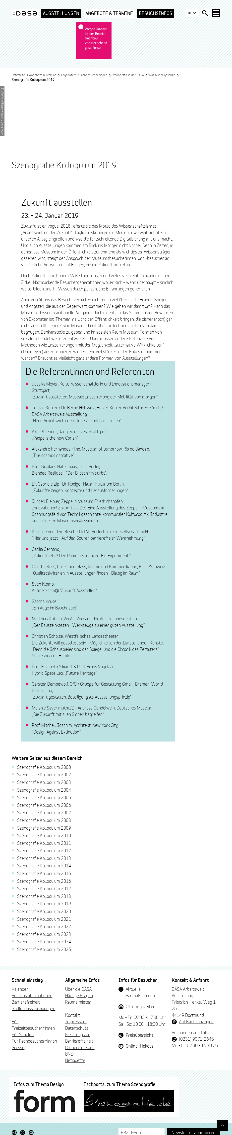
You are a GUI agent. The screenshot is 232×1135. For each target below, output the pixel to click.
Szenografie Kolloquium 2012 (44, 866)
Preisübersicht (140, 1051)
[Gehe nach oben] (222, 1125)
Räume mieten (78, 1018)
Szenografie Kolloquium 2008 (44, 836)
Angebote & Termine (109, 13)
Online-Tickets (139, 1062)
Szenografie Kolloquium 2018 (44, 912)
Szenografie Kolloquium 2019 (44, 919)
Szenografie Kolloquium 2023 (44, 950)
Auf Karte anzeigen (196, 1037)
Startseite (20, 65)
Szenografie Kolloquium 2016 (44, 897)
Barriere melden (80, 1063)
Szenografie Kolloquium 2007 (44, 828)
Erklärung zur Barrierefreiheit (79, 1053)
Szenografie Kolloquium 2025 (44, 965)
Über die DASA (78, 1005)
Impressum (76, 1037)
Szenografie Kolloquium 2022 (44, 942)
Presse (18, 1063)
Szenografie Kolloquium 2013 (44, 874)
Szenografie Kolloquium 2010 (44, 851)
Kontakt (72, 1031)
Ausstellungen (61, 13)
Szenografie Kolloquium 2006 (44, 821)
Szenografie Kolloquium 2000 (44, 783)
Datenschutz (76, 1044)
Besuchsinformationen (32, 1011)
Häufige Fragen (79, 1011)
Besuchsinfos (155, 13)
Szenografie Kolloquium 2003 (44, 798)
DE (190, 13)
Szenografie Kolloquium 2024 (44, 957)
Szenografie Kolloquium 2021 (44, 935)
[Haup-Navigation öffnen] (215, 13)
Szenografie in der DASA (130, 65)
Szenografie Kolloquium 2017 (44, 904)
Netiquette (75, 1076)
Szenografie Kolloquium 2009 (44, 843)
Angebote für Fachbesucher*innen (85, 65)
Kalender (20, 1005)
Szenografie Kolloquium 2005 (44, 813)
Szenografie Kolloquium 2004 (44, 805)
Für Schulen (23, 1050)
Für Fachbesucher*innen (34, 1057)
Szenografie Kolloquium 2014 (44, 881)
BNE (69, 1069)
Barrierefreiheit (26, 1018)
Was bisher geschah (163, 65)
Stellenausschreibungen (33, 1024)
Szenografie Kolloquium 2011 (44, 859)
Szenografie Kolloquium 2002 (44, 790)
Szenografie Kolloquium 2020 (44, 927)
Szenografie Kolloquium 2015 (44, 889)
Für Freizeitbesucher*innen (33, 1040)
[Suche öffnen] (204, 13)
